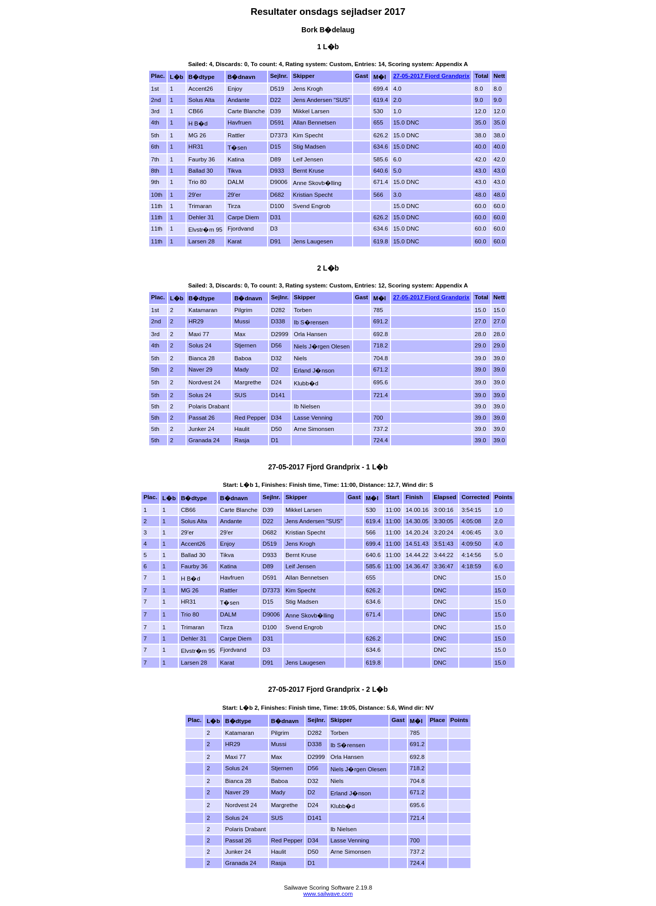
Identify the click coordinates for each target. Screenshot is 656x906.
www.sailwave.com (328, 894)
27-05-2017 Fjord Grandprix (431, 76)
